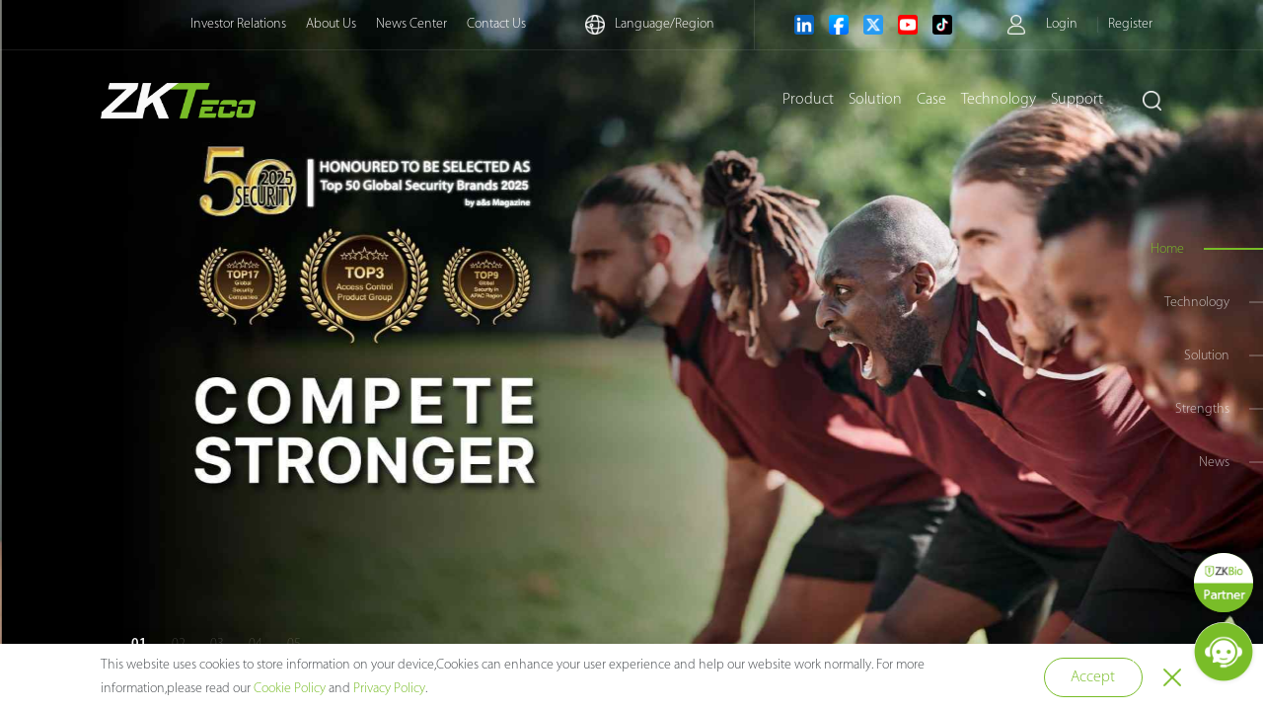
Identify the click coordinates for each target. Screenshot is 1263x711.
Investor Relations (238, 24)
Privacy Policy (389, 688)
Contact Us (496, 24)
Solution (875, 100)
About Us (331, 24)
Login (1061, 24)
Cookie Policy (290, 688)
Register (1130, 24)
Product (808, 100)
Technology (998, 100)
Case (931, 100)
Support (1077, 100)
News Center (411, 24)
